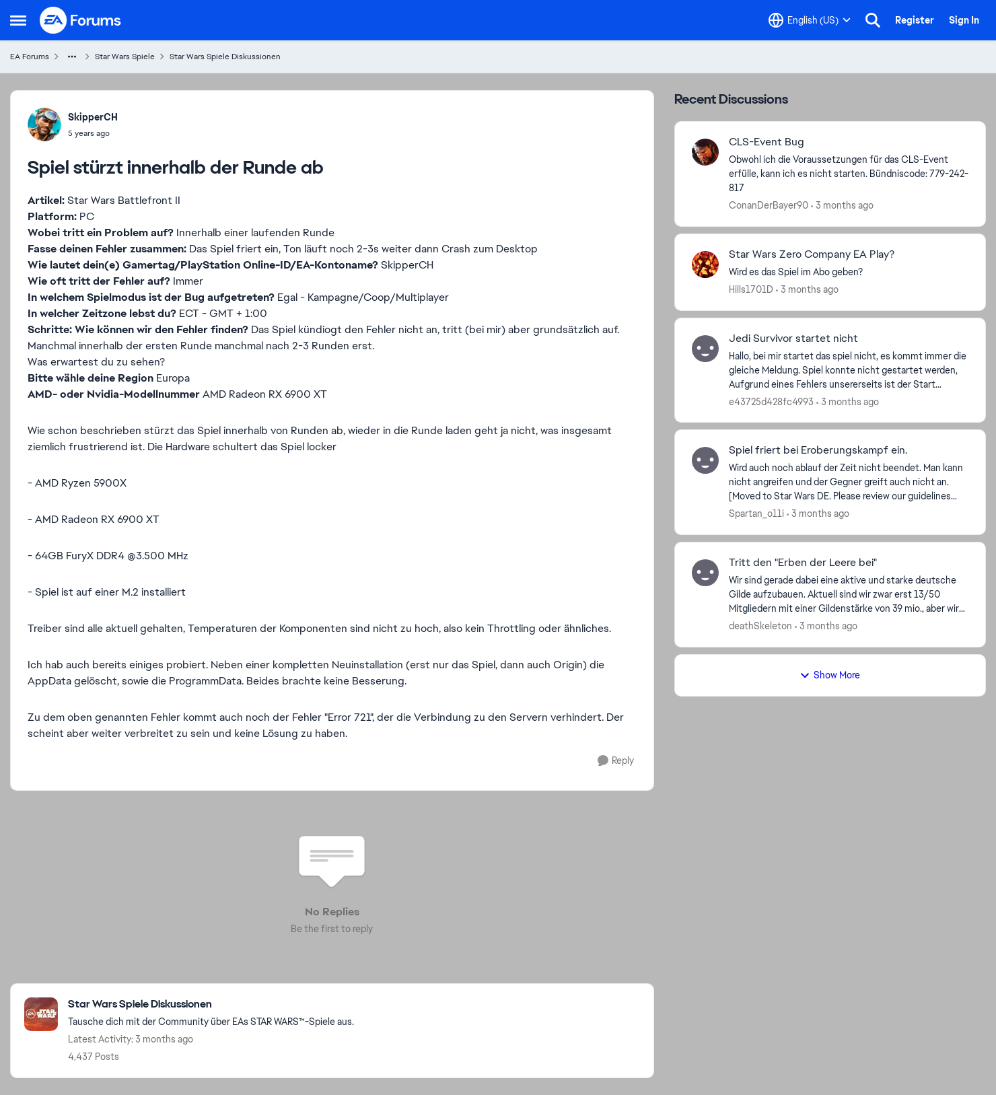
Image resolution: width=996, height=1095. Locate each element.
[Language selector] (809, 20)
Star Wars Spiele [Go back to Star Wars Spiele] (125, 56)
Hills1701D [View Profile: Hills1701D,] (751, 289)
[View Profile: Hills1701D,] (705, 264)
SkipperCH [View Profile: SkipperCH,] (93, 117)
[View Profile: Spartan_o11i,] (705, 460)
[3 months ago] (842, 206)
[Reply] (616, 761)
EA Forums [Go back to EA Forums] (29, 56)
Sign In (964, 20)
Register (914, 20)
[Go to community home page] (81, 20)
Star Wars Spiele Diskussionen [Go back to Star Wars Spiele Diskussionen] (225, 56)
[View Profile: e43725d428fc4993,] (705, 348)
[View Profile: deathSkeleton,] (705, 572)
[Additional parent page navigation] (72, 56)
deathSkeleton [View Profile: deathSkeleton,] (760, 626)
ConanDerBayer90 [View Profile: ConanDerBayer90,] (768, 205)
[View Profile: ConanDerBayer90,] (705, 152)
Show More (829, 675)
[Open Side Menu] (18, 20)
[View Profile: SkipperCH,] (44, 124)
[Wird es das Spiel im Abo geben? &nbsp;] (848, 272)
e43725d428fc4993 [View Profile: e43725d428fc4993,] (771, 401)
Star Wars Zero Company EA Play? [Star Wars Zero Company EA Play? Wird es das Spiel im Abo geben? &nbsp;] (811, 254)
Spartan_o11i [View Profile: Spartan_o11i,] (756, 513)
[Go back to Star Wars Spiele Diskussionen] (211, 1004)
